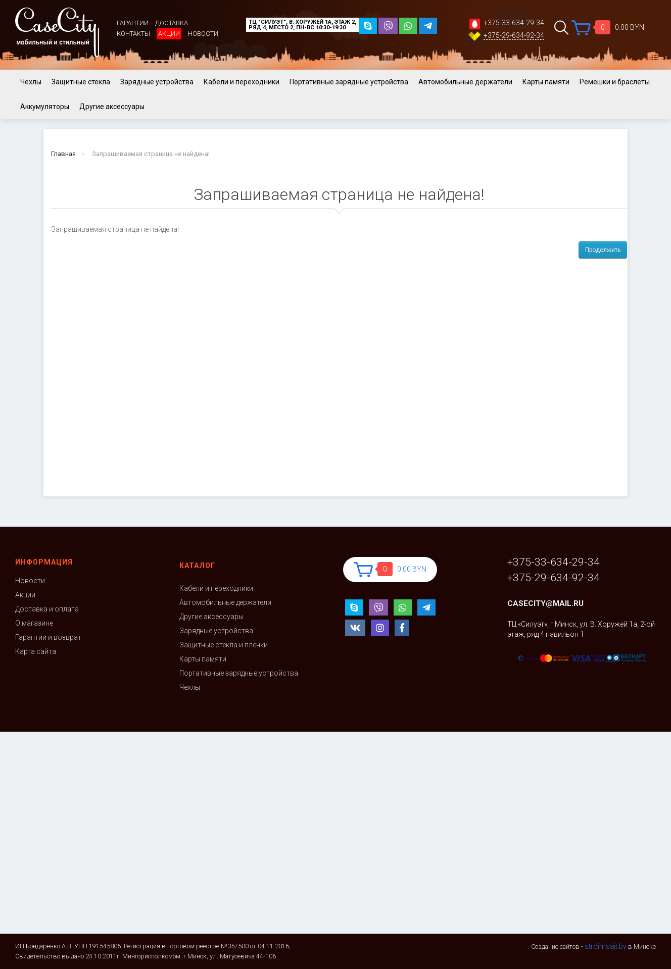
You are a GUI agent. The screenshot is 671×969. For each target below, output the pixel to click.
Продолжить (602, 249)
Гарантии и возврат (48, 637)
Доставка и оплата (47, 609)
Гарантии (133, 23)
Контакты (133, 33)
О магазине (34, 623)
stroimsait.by (606, 946)
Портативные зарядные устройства (349, 82)
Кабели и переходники (241, 82)
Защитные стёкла (81, 82)
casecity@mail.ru (545, 603)
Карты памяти (545, 82)
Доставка (171, 23)
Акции (169, 33)
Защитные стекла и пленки (223, 645)
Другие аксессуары (112, 107)
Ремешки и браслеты (615, 82)
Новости (203, 33)
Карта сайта (35, 651)
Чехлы (30, 82)
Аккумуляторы (44, 107)
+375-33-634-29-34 (514, 23)
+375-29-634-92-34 (514, 35)
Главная (63, 154)
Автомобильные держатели (465, 82)
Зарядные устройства (157, 82)
